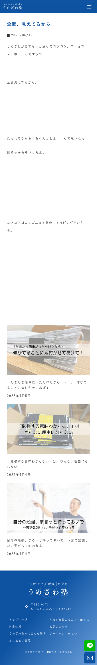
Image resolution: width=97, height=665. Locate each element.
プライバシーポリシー (64, 633)
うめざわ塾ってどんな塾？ (27, 633)
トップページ (18, 619)
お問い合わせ (58, 626)
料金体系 (15, 626)
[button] (89, 6)
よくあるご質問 (20, 640)
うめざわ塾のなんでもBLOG (69, 619)
